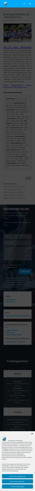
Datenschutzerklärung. (12, 471)
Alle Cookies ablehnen (17, 481)
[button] (32, 434)
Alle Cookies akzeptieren (17, 476)
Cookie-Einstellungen (17, 486)
